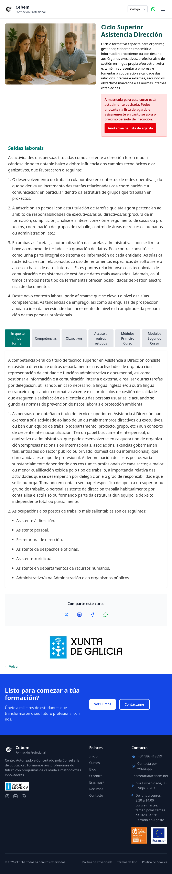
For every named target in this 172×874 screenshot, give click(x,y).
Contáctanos (134, 704)
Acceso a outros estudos (101, 338)
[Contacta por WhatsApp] (153, 9)
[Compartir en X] (66, 614)
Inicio (93, 756)
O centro (96, 776)
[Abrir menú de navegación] (163, 9)
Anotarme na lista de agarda (130, 128)
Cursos (94, 763)
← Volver (12, 666)
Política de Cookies (154, 862)
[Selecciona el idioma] (138, 9)
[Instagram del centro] (7, 796)
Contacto (96, 795)
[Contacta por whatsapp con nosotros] (23, 796)
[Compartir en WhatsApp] (105, 614)
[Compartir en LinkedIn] (79, 614)
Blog (92, 769)
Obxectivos (74, 338)
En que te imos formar (17, 338)
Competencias (46, 338)
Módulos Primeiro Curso (127, 338)
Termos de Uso (127, 862)
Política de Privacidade (97, 862)
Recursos (96, 789)
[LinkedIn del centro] (15, 796)
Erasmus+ (96, 782)
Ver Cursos (102, 704)
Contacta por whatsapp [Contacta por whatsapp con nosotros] (147, 766)
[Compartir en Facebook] (92, 614)
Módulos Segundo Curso (154, 338)
